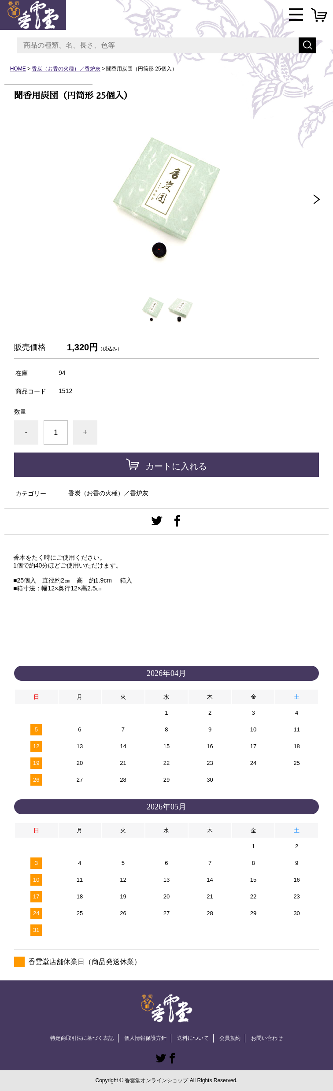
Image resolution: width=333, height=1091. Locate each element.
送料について (193, 1038)
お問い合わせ (267, 1038)
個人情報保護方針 (145, 1038)
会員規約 (229, 1038)
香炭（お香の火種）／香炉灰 (66, 69)
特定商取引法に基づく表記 (82, 1038)
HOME (18, 69)
